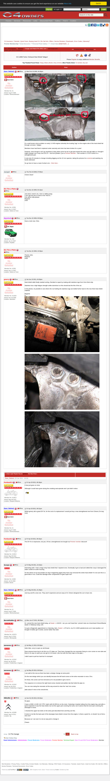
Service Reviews (59, 41)
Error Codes (78, 41)
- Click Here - (54, 163)
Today (41, 63)
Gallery (57, 21)
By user (85, 63)
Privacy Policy (16, 764)
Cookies (73, 21)
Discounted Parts (46, 21)
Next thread (89, 49)
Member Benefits (94, 59)
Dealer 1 (53, 623)
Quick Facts (24, 41)
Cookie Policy (25, 764)
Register (74, 59)
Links (35, 21)
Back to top (74, 734)
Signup (49, 9)
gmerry (24, 474)
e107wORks (11, 769)
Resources (27, 21)
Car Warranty (43, 764)
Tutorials (16, 41)
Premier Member (70, 153)
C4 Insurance (8, 41)
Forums (8, 21)
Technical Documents (18, 766)
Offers (51, 41)
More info (67, 3)
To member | (79, 63)
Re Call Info (44, 41)
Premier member (75, 541)
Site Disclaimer (6, 764)
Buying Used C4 (34, 41)
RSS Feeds (57, 764)
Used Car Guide (90, 764)
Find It (65, 21)
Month (50, 63)
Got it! (98, 3)
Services (17, 21)
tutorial (90, 158)
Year (55, 63)
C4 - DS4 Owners (10, 48)
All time (59, 63)
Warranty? (86, 41)
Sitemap (50, 764)
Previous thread (79, 49)
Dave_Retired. (9, 478)
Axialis (57, 769)
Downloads (69, 41)
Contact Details (33, 764)
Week (46, 63)
